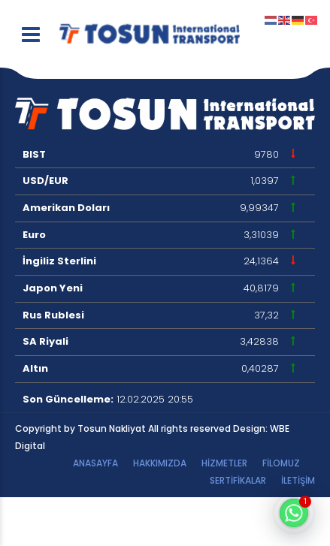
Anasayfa (95, 463)
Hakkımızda (159, 463)
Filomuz (281, 463)
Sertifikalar (238, 480)
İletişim (298, 480)
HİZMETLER (224, 463)
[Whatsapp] (294, 513)
